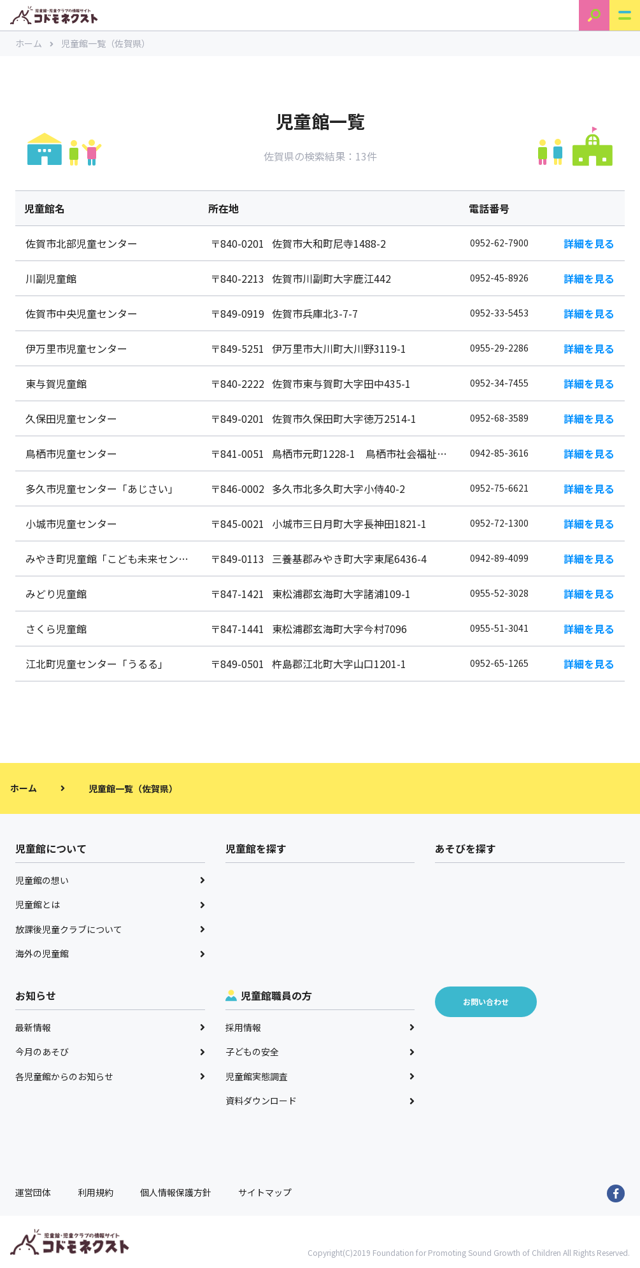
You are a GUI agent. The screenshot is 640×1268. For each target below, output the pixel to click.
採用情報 (320, 1027)
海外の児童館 (110, 953)
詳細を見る (589, 243)
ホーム (34, 43)
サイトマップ (265, 1192)
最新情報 (110, 1027)
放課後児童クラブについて (110, 929)
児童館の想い (110, 880)
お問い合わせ (486, 1001)
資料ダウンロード (320, 1100)
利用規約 (95, 1192)
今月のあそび (110, 1051)
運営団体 (33, 1192)
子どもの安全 (320, 1051)
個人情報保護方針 (175, 1192)
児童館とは (110, 904)
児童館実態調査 (320, 1076)
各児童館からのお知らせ (110, 1076)
